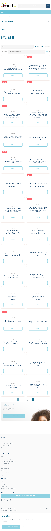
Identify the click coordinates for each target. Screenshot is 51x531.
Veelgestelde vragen (6, 466)
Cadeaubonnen (5, 472)
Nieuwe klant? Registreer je (8, 459)
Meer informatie (6, 523)
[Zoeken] (32, 6)
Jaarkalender (4, 486)
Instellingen (23, 526)
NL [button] (48, 12)
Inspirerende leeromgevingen (8, 488)
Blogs (2, 481)
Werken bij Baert (5, 450)
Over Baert (4, 441)
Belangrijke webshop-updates (8, 461)
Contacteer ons (5, 468)
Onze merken (4, 447)
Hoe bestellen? (5, 463)
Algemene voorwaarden (7, 475)
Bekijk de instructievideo (14, 416)
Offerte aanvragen (5, 456)
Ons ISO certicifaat (6, 445)
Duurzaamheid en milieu (7, 443)
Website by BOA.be (45, 509)
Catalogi (3, 484)
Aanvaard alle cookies (11, 526)
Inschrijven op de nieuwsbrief (25, 495)
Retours (3, 470)
